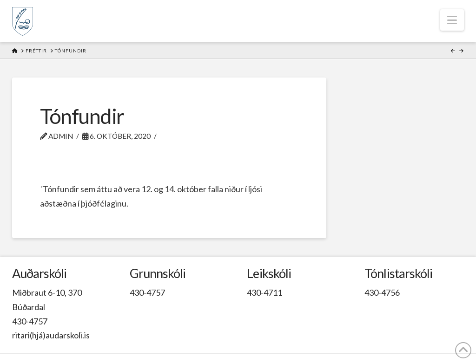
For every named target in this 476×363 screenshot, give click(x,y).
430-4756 (382, 292)
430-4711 (264, 292)
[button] (452, 20)
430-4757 (29, 321)
